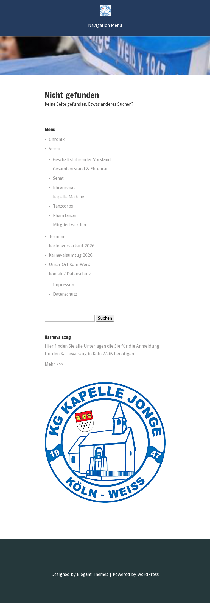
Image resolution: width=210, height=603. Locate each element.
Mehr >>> (54, 364)
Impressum (64, 284)
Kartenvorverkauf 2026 (71, 245)
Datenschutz (65, 294)
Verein (55, 148)
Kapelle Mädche (68, 196)
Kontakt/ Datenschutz (70, 273)
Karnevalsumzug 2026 (71, 255)
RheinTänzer (65, 215)
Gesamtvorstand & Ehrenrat (80, 169)
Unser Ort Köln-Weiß (69, 264)
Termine (57, 236)
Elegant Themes (92, 574)
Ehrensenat (64, 187)
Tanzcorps (63, 206)
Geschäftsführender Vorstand (82, 159)
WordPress (148, 574)
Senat (58, 178)
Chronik (57, 139)
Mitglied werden (69, 224)
